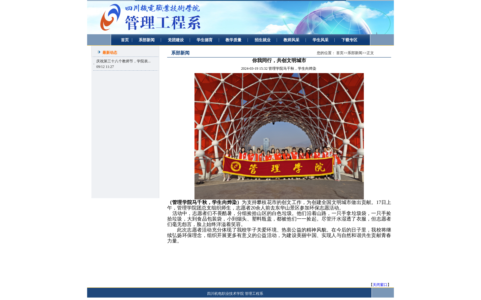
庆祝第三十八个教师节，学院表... (123, 61)
